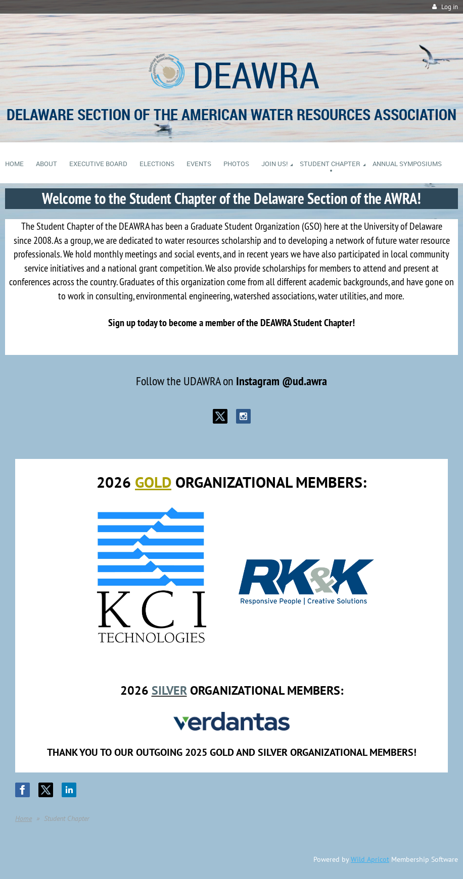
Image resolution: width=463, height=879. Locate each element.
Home (23, 818)
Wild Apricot (370, 859)
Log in (449, 7)
